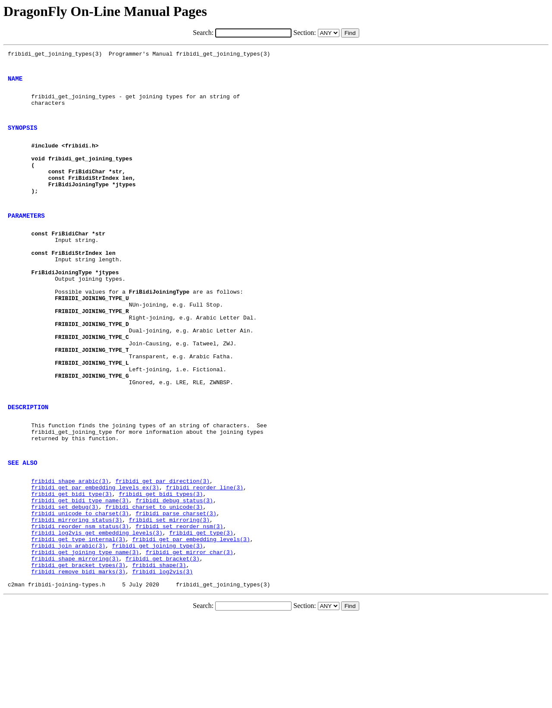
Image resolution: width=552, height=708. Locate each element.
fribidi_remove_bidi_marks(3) (78, 659)
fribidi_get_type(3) (201, 613)
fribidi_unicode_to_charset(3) (80, 589)
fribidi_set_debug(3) (65, 582)
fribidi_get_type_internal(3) (78, 620)
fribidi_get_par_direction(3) (163, 550)
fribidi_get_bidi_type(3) (71, 566)
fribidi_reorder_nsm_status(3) (80, 605)
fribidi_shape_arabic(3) (70, 550)
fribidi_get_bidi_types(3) (161, 566)
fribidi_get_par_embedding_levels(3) (191, 620)
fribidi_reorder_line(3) (204, 558)
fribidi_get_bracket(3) (162, 644)
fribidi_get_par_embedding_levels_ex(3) (95, 558)
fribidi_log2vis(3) (162, 659)
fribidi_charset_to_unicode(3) (154, 582)
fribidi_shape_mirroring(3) (75, 644)
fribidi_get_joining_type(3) (157, 628)
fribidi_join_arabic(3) (68, 628)
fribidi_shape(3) (159, 651)
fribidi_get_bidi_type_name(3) (80, 574)
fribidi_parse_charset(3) (175, 589)
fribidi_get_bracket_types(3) (78, 651)
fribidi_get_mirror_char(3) (189, 636)
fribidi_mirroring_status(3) (76, 597)
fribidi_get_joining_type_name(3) (85, 636)
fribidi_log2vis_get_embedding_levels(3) (97, 613)
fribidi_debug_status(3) (174, 574)
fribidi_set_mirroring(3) (169, 597)
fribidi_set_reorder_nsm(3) (179, 605)
